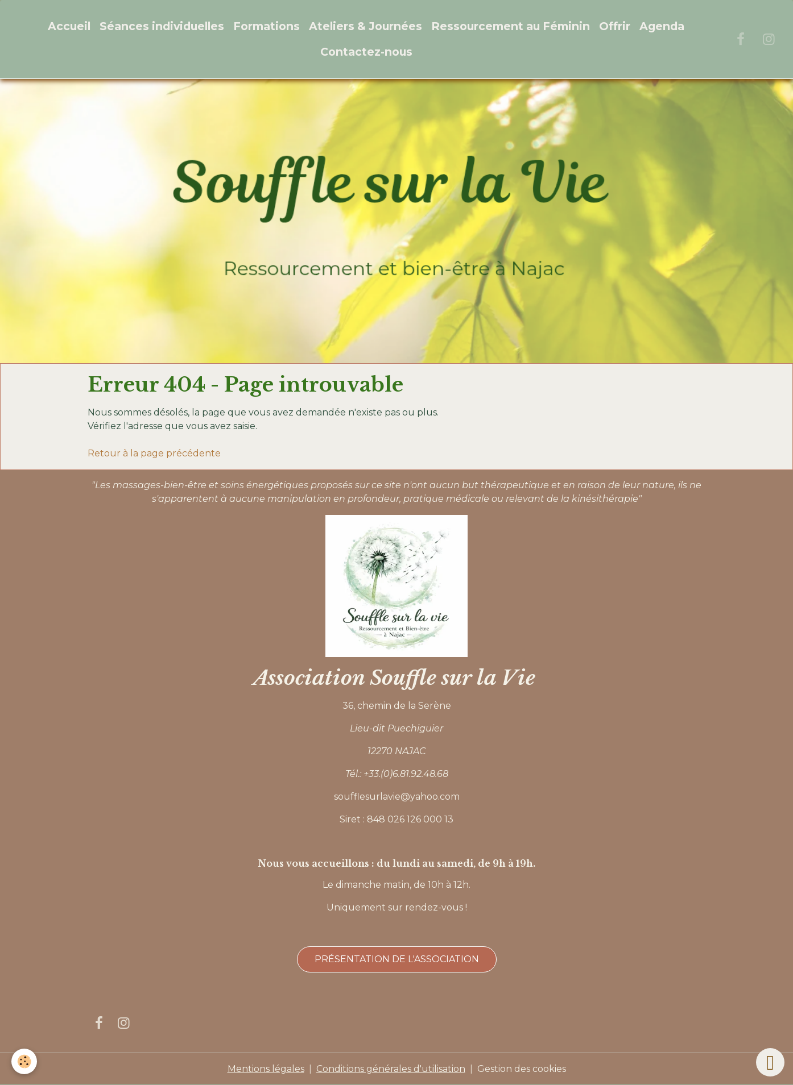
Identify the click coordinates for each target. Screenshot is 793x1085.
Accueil (69, 26)
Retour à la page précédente (154, 453)
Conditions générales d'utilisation (390, 1068)
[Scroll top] (770, 1062)
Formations (266, 26)
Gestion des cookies (521, 1068)
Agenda (661, 26)
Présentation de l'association (397, 959)
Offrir (614, 26)
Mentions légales (266, 1068)
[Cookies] (24, 1061)
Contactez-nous (366, 52)
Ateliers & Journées (365, 26)
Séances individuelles (162, 26)
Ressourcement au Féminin (510, 26)
